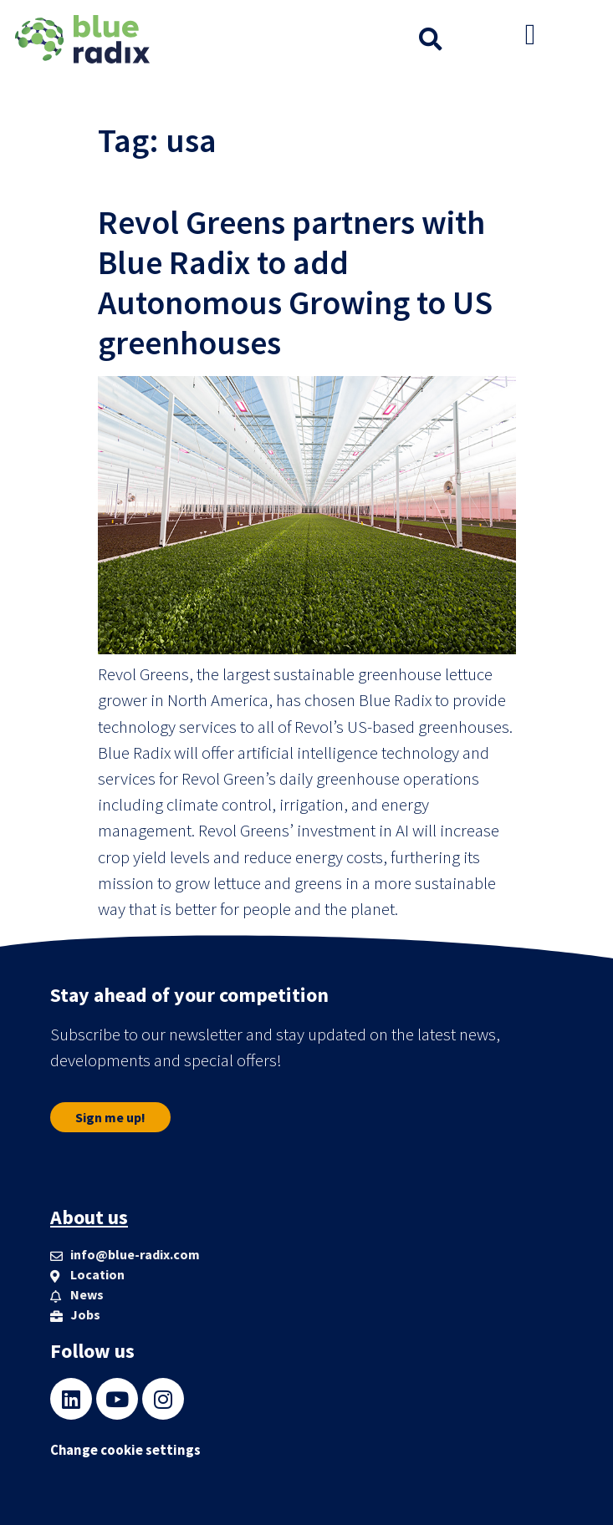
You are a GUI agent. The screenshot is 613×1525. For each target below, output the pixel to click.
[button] (431, 39)
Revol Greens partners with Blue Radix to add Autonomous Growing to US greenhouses (295, 282)
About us (89, 1217)
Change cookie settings (125, 1450)
